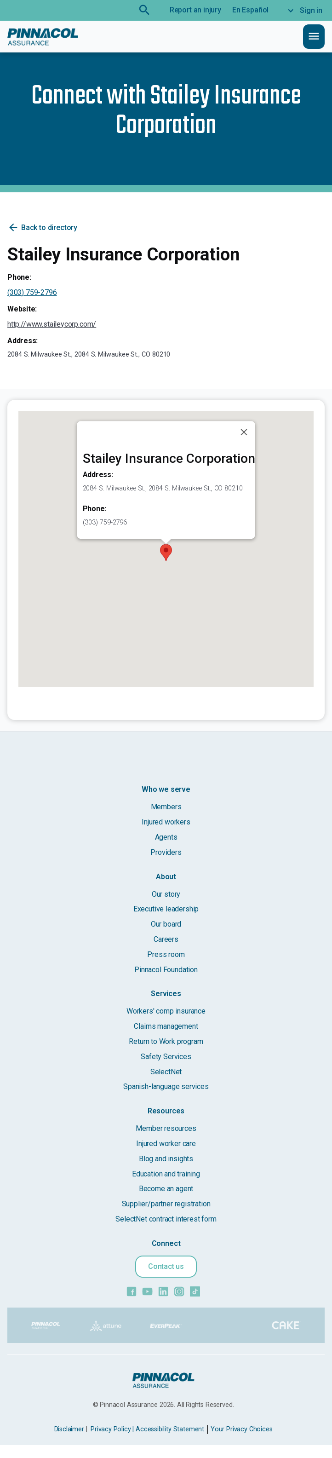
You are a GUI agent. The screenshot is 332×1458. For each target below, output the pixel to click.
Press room (165, 954)
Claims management (166, 1026)
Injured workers (166, 822)
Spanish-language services (166, 1086)
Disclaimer (69, 1429)
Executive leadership (166, 909)
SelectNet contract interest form (165, 1219)
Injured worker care (166, 1143)
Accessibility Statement (170, 1429)
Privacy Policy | (112, 1429)
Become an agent (166, 1188)
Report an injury (195, 10)
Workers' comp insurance (166, 1011)
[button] (166, 552)
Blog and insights (166, 1158)
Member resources (166, 1128)
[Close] (244, 432)
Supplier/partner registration (166, 1203)
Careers (166, 939)
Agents (166, 837)
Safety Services (166, 1056)
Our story (166, 894)
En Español (250, 10)
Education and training (166, 1174)
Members (166, 806)
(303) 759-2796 (32, 292)
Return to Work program (166, 1041)
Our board (166, 924)
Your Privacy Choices (241, 1429)
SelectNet (166, 1071)
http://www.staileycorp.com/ (51, 324)
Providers (165, 852)
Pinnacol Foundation (166, 969)
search (144, 10)
